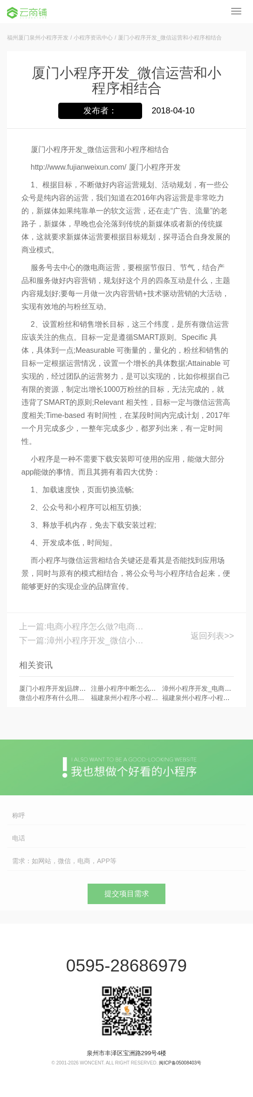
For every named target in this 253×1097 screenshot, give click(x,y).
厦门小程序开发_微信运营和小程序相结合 (170, 37)
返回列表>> (212, 636)
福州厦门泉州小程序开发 (37, 37)
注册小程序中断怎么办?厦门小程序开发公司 (155, 688)
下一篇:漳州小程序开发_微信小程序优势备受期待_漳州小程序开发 (83, 640)
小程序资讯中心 (93, 37)
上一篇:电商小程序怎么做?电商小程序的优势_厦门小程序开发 (83, 626)
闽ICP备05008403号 (180, 1062)
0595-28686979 (126, 965)
